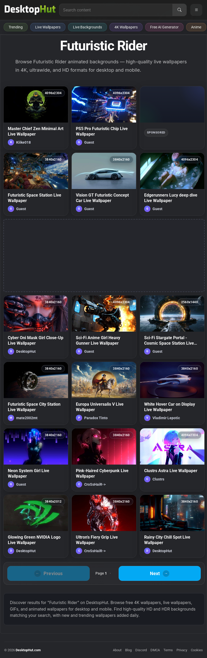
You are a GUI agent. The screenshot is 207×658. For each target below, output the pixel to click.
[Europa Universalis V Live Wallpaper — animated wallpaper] (104, 393)
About (117, 650)
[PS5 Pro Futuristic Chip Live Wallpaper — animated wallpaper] (104, 117)
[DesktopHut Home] (30, 10)
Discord (141, 650)
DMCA (155, 650)
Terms (168, 650)
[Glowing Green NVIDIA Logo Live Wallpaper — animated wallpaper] (36, 526)
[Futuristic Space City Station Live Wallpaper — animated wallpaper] (36, 393)
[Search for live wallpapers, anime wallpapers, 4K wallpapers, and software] (115, 10)
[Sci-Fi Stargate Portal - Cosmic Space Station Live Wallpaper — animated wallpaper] (172, 326)
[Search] (179, 10)
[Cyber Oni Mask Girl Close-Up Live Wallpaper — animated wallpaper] (36, 326)
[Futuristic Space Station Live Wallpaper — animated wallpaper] (36, 184)
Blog (128, 650)
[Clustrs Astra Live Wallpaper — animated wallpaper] (172, 459)
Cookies (197, 650)
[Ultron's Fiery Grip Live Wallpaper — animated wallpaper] (104, 526)
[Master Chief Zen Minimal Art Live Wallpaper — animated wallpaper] (36, 117)
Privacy (181, 650)
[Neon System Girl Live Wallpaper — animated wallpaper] (36, 459)
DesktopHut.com (28, 650)
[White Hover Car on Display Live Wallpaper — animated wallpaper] (172, 393)
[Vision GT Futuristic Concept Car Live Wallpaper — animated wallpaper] (104, 184)
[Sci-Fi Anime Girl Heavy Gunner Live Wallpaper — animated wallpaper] (104, 326)
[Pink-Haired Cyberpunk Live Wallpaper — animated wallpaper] (104, 459)
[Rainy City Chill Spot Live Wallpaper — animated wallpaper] (172, 526)
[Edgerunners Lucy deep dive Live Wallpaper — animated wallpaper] (172, 184)
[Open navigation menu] (196, 10)
